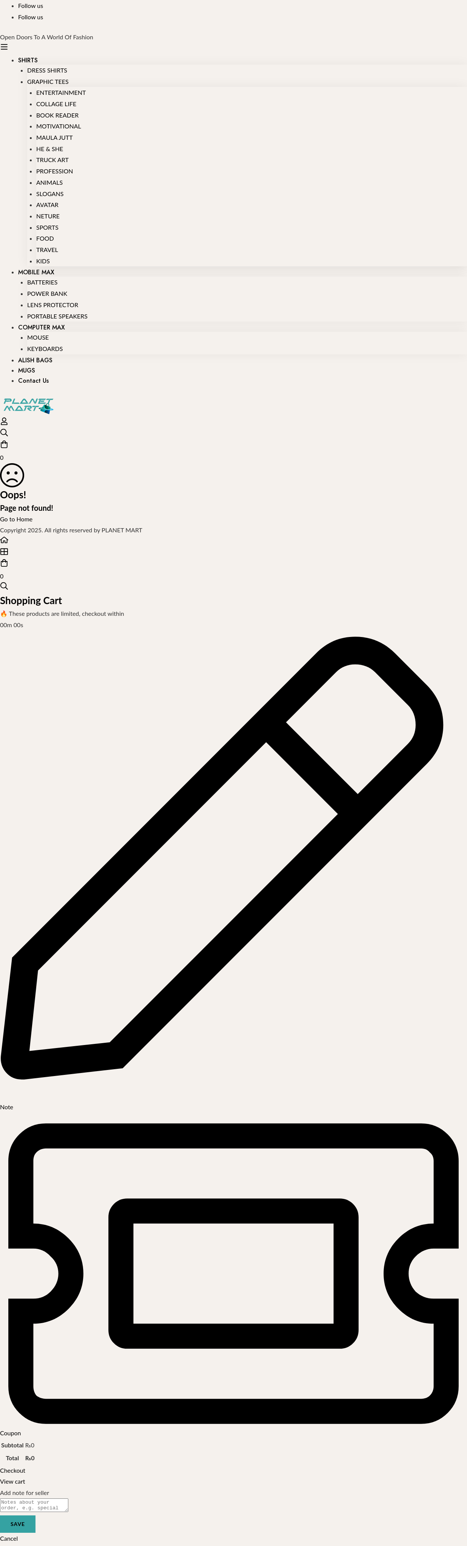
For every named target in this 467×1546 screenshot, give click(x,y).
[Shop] (233, 553)
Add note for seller (24, 1492)
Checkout (12, 1470)
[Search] (233, 434)
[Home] (233, 541)
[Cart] (233, 451)
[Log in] (4, 423)
